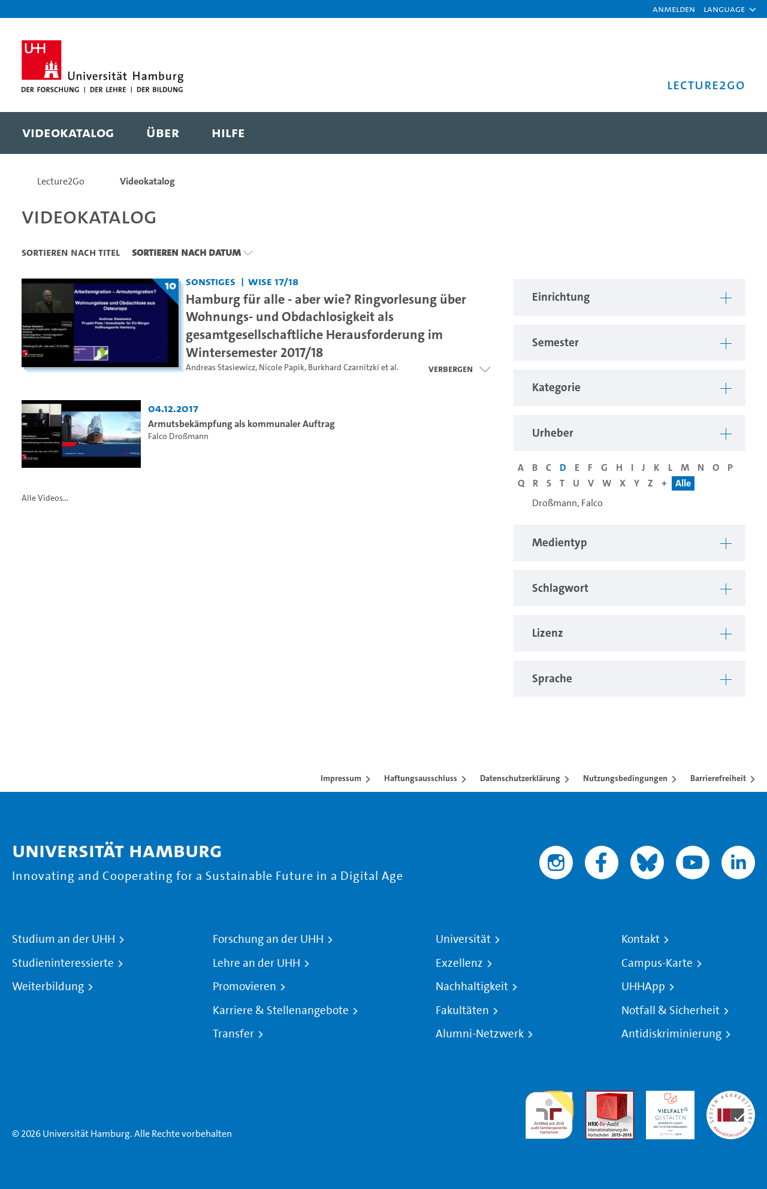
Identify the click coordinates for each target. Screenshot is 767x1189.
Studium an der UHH (63, 939)
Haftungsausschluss (420, 778)
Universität (463, 939)
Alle (683, 483)
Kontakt (640, 939)
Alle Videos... (45, 498)
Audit (596, 1097)
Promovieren (244, 986)
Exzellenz (459, 963)
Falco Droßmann (178, 436)
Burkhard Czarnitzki (343, 367)
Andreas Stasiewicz (220, 367)
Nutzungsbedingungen (625, 778)
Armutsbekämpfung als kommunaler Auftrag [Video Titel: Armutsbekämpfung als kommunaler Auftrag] (241, 423)
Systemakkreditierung (730, 1097)
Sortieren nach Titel (71, 252)
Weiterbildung (48, 986)
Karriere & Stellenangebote (281, 1010)
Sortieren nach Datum (186, 252)
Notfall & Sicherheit (670, 1010)
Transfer (233, 1034)
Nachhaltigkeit (472, 986)
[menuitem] (68, 133)
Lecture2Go (60, 181)
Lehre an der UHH (256, 963)
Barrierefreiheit (718, 778)
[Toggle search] (724, 133)
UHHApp (643, 986)
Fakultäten (462, 1010)
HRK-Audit (667, 1097)
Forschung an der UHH (268, 939)
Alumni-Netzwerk (480, 1034)
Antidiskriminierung (671, 1034)
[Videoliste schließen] (459, 369)
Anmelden (674, 8)
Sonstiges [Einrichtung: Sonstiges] (210, 281)
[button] (724, 9)
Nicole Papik (281, 367)
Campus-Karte (657, 963)
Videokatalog (147, 181)
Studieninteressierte (63, 963)
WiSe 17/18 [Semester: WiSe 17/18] (273, 281)
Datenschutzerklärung (520, 778)
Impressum (341, 778)
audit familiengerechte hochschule (549, 1112)
